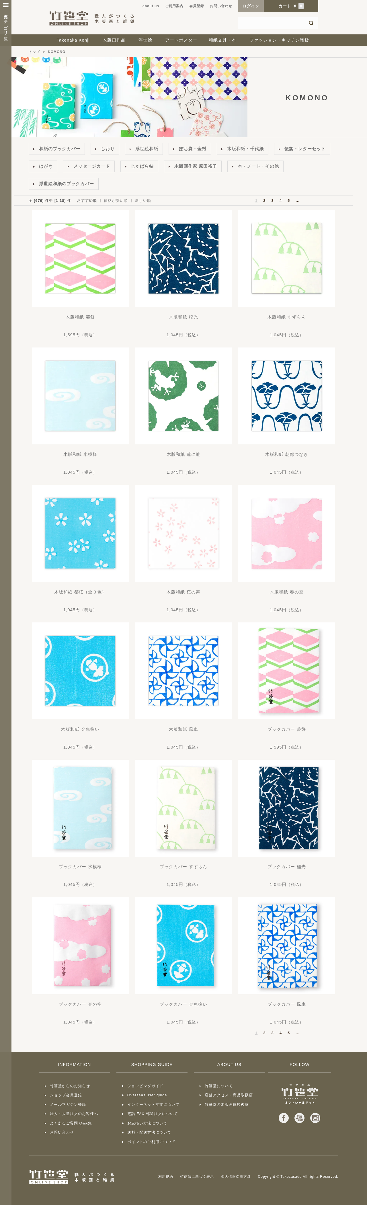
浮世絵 (145, 40)
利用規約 (165, 1177)
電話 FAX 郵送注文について (152, 1114)
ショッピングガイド (145, 1086)
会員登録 (196, 6)
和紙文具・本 (222, 40)
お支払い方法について (147, 1123)
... (298, 200)
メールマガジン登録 (68, 1104)
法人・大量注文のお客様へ (74, 1114)
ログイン (250, 6)
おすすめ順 (87, 200)
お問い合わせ (221, 6)
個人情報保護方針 (236, 1177)
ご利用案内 (174, 6)
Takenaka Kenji (73, 40)
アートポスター (181, 40)
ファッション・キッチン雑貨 (279, 40)
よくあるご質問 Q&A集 (71, 1123)
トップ (34, 52)
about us (150, 6)
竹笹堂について (219, 1086)
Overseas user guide (147, 1095)
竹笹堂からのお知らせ (70, 1086)
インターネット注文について (153, 1104)
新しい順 (143, 200)
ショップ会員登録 (66, 1095)
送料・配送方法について (149, 1132)
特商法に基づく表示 (197, 1177)
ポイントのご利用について (151, 1142)
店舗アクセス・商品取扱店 (229, 1095)
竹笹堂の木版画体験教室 (227, 1104)
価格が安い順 (116, 200)
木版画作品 (114, 40)
